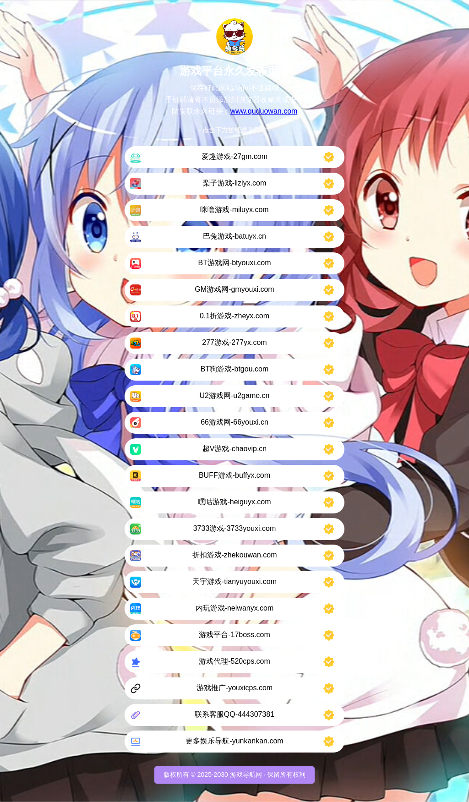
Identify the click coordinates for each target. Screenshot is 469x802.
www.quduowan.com (264, 111)
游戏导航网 (246, 774)
